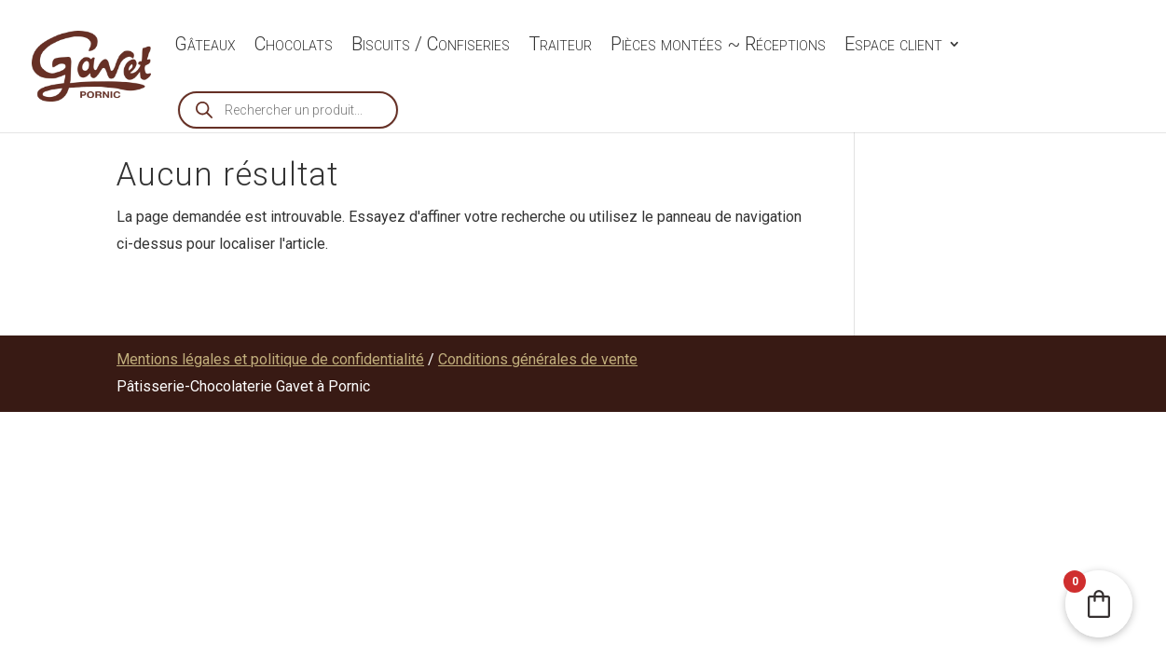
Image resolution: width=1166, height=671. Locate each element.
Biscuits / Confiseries (430, 46)
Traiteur (560, 46)
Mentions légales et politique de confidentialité (270, 359)
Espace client (893, 46)
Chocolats (293, 46)
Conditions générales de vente (538, 359)
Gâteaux (205, 46)
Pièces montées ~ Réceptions (718, 46)
